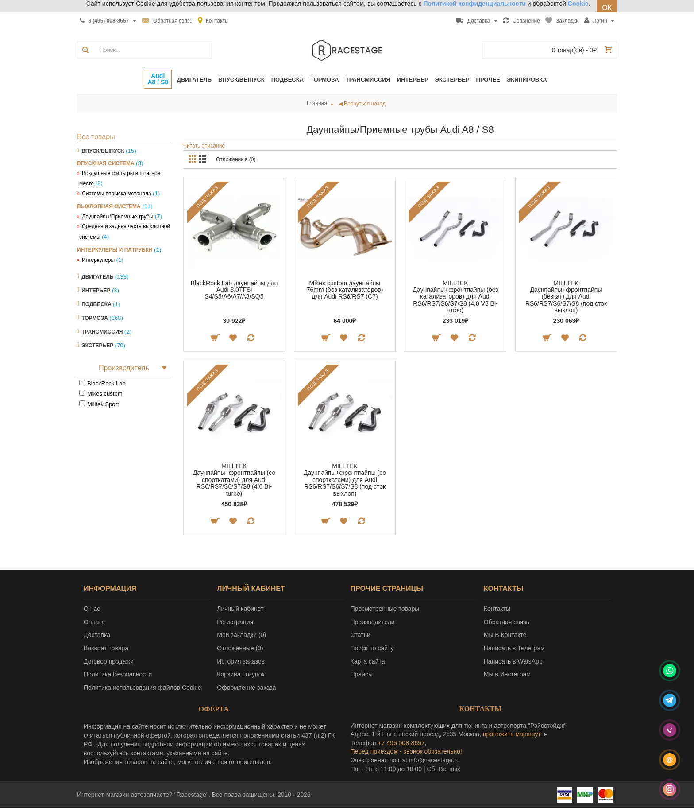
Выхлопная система (109, 206)
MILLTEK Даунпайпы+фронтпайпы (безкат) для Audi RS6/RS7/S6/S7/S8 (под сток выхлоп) (566, 297)
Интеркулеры (98, 260)
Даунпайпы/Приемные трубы (117, 217)
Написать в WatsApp (513, 661)
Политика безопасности (118, 674)
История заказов (241, 661)
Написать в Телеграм (514, 648)
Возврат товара (106, 648)
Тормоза (94, 318)
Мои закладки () (241, 634)
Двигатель (97, 277)
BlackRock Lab (106, 383)
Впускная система (106, 163)
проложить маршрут (512, 734)
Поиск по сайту (372, 648)
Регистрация (235, 621)
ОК (607, 8)
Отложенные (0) (236, 159)
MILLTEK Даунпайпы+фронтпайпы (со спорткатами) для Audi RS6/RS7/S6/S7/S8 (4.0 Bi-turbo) (234, 479)
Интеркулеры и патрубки (115, 250)
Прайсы (362, 674)
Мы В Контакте (505, 634)
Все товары (96, 136)
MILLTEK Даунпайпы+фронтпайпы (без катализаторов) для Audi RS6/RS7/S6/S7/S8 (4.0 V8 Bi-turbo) (455, 297)
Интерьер (95, 290)
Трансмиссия (102, 332)
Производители (373, 621)
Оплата (94, 621)
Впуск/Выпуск (102, 151)
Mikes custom (104, 393)
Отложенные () (240, 648)
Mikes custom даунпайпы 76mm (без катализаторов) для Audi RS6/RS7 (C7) (345, 290)
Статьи (360, 634)
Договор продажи (109, 661)
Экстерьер (97, 345)
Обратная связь (506, 621)
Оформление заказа (246, 687)
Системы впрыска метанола (116, 193)
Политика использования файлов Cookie (142, 687)
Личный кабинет (240, 608)
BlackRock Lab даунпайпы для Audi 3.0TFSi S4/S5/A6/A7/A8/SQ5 (234, 290)
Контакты (497, 608)
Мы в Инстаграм (507, 674)
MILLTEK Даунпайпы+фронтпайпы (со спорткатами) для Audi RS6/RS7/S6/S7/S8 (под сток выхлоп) (345, 479)
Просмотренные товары (385, 608)
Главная (317, 103)
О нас (92, 608)
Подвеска (96, 304)
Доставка (97, 634)
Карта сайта (368, 661)
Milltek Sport (103, 404)
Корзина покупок (240, 674)
